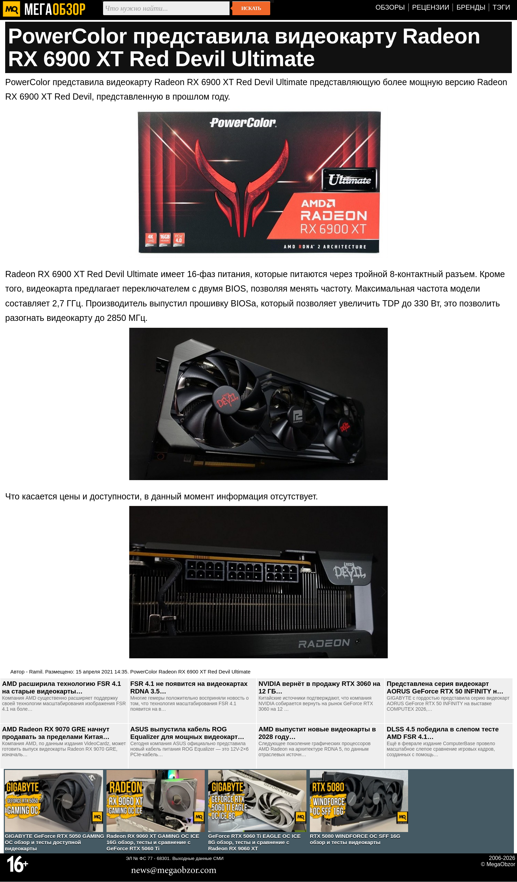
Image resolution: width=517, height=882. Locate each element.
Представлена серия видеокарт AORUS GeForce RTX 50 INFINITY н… (445, 687)
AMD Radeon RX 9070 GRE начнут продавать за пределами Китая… (56, 733)
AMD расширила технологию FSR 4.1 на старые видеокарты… (61, 687)
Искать (251, 8)
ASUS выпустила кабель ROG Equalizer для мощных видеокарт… (187, 733)
